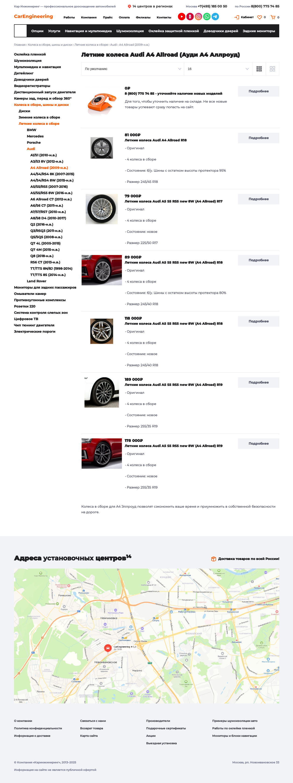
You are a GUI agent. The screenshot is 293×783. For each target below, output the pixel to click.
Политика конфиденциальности (38, 728)
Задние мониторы (259, 31)
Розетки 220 (24, 306)
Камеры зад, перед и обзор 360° (42, 98)
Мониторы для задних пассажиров (45, 287)
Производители (158, 721)
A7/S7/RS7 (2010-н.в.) (48, 212)
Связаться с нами (93, 721)
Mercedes (35, 136)
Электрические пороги (34, 331)
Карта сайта (89, 736)
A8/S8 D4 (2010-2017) (48, 218)
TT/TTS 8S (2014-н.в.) (48, 275)
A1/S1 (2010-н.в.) (43, 155)
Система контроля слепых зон (41, 313)
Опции (37, 31)
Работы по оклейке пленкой (233, 728)
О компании (23, 721)
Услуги (54, 31)
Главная (19, 44)
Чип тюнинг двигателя (34, 325)
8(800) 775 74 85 (265, 6)
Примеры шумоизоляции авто (235, 721)
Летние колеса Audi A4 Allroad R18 (156, 140)
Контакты (164, 17)
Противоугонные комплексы (40, 300)
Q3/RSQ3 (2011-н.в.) (46, 231)
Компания (89, 17)
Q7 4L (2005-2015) (45, 243)
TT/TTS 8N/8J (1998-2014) (51, 268)
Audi (113, 44)
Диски (24, 111)
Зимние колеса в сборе (39, 117)
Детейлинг (23, 73)
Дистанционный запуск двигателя (45, 92)
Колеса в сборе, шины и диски (50, 44)
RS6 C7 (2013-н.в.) (45, 262)
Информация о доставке (32, 736)
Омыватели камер (30, 294)
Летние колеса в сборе (91, 44)
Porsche (34, 142)
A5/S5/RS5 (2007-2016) (49, 187)
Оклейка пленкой (30, 54)
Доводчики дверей (221, 31)
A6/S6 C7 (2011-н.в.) (46, 205)
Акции (150, 736)
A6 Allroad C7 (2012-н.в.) (51, 199)
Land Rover (36, 281)
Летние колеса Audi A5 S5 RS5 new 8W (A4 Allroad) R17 (173, 201)
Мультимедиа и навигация (37, 67)
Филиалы (143, 17)
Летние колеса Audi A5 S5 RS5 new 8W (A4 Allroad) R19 (173, 385)
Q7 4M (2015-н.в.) (45, 250)
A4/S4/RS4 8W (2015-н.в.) (52, 180)
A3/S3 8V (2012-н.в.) (46, 161)
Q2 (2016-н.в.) (41, 224)
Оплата (124, 17)
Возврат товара (91, 728)
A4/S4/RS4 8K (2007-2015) (52, 174)
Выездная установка (161, 743)
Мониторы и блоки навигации (234, 736)
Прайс (108, 17)
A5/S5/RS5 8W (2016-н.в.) (51, 193)
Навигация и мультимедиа (88, 31)
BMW (31, 130)
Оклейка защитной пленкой (173, 31)
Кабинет (247, 17)
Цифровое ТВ (26, 319)
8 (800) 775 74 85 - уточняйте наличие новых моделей (173, 93)
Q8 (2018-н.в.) (41, 256)
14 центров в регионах (153, 6)
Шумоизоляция (130, 31)
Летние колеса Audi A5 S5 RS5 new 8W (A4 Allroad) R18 (173, 262)
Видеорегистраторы (32, 86)
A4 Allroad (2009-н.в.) (49, 168)
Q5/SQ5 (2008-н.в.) (46, 237)
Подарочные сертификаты (166, 728)
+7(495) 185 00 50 (212, 6)
